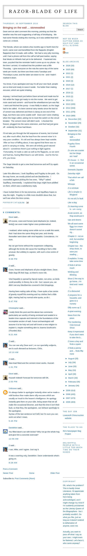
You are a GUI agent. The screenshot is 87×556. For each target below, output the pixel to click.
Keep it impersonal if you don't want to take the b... (76, 334)
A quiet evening (74, 311)
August (71, 358)
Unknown (13, 388)
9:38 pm (13, 259)
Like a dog (72, 202)
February (72, 382)
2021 (68, 77)
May (70, 370)
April (70, 374)
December (73, 119)
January (72, 385)
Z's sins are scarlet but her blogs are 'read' (76, 153)
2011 (68, 112)
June (70, 366)
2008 (68, 394)
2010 (68, 116)
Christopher (14, 308)
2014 (68, 100)
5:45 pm (13, 421)
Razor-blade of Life (43, 11)
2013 (68, 104)
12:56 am (14, 439)
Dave (11, 217)
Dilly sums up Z (74, 307)
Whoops (71, 184)
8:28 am (13, 463)
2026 (68, 65)
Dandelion (13, 428)
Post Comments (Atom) (25, 478)
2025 (68, 69)
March (71, 378)
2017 (68, 89)
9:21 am (13, 334)
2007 (68, 398)
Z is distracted (74, 291)
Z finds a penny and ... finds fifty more (75, 351)
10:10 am (14, 352)
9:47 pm (13, 301)
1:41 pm (13, 367)
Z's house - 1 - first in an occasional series (76, 163)
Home (31, 473)
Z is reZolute (73, 188)
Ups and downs (74, 220)
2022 (68, 73)
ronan (66, 53)
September (73, 130)
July (70, 362)
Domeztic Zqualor (75, 169)
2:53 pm (13, 381)
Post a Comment (10, 469)
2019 (68, 85)
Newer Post (8, 473)
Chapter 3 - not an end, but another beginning (76, 239)
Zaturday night (74, 173)
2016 (68, 92)
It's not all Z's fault (75, 198)
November (73, 123)
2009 (68, 390)
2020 (68, 81)
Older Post (54, 473)
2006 (68, 402)
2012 (68, 108)
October (72, 127)
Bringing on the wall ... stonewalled (74, 137)
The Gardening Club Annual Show (74, 325)
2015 (68, 96)
